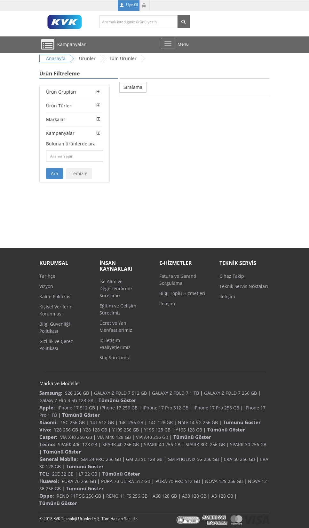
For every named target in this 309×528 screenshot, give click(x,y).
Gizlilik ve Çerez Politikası (56, 344)
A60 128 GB (165, 496)
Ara (54, 173)
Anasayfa (56, 58)
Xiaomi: (48, 422)
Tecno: (47, 444)
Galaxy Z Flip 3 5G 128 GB (66, 400)
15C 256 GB (72, 422)
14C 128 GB (160, 422)
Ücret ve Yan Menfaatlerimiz (115, 326)
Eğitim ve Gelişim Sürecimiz (117, 309)
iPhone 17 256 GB (119, 408)
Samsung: (50, 393)
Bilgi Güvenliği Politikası (54, 327)
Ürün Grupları (61, 92)
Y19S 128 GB (157, 430)
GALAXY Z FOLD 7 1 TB (175, 393)
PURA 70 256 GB (79, 481)
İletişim (167, 303)
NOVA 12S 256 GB (224, 481)
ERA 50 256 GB (239, 459)
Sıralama (132, 87)
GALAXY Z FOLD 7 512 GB (120, 393)
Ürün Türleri (59, 106)
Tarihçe (47, 276)
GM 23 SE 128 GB (144, 459)
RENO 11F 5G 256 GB (79, 496)
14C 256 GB (131, 422)
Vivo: (45, 429)
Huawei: (49, 481)
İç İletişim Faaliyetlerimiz (115, 343)
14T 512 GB (102, 422)
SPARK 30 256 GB (248, 444)
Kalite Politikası (55, 296)
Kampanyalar (60, 133)
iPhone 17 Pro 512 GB (165, 408)
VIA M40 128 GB (114, 437)
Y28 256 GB (66, 430)
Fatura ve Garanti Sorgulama (177, 279)
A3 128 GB (222, 496)
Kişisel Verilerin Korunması (56, 310)
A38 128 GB (194, 496)
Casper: (48, 437)
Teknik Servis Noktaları (243, 286)
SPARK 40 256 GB (120, 444)
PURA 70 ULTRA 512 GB (125, 481)
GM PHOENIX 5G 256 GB (193, 459)
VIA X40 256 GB (76, 437)
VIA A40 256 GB (152, 437)
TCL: (44, 473)
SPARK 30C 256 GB (205, 444)
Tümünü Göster (117, 400)
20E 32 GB (63, 474)
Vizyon (46, 286)
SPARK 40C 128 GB (77, 444)
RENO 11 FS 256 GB (126, 496)
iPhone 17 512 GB (76, 408)
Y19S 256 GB (125, 430)
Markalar (55, 119)
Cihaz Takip (231, 276)
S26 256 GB (77, 393)
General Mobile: (58, 459)
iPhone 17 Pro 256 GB (216, 408)
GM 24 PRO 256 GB (101, 459)
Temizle (79, 173)
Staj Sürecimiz (114, 357)
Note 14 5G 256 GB (198, 422)
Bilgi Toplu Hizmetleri (182, 293)
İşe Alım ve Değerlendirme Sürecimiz (115, 288)
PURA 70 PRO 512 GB (177, 481)
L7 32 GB (88, 474)
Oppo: (46, 496)
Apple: (47, 407)
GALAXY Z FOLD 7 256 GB (230, 393)
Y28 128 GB (95, 430)
